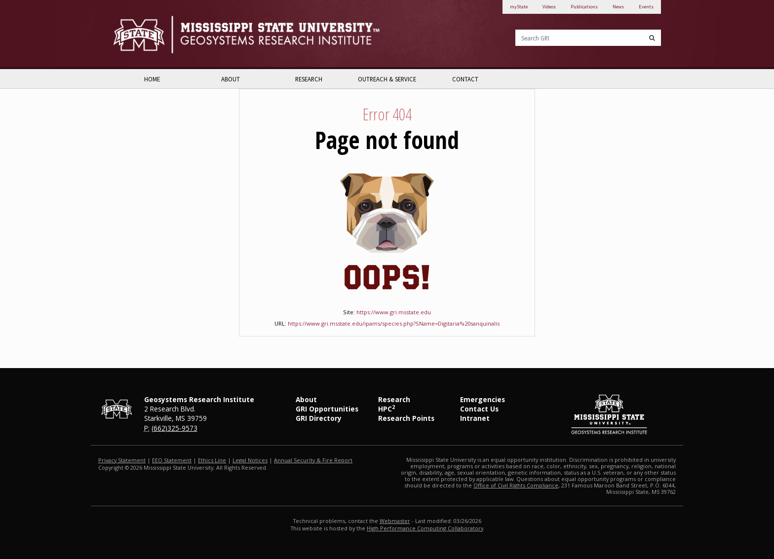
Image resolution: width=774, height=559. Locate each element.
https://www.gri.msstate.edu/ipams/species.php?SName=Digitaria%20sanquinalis (394, 323)
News (618, 6)
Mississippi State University (137, 34)
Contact (465, 79)
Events (646, 6)
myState (519, 6)
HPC (386, 408)
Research (308, 79)
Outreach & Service (387, 79)
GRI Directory (319, 418)
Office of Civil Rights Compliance (515, 485)
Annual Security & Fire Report (313, 460)
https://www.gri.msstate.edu (393, 312)
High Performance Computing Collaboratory (425, 528)
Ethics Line (212, 460)
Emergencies (482, 399)
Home (152, 79)
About (230, 79)
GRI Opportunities (327, 408)
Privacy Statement (122, 460)
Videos (549, 6)
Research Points (406, 418)
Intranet (475, 418)
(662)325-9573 (174, 428)
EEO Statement (172, 460)
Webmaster (395, 520)
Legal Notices (250, 460)
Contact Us (479, 408)
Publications (584, 6)
